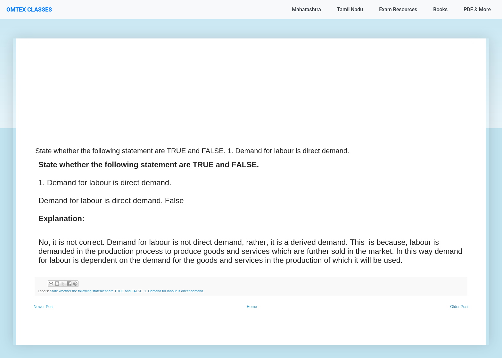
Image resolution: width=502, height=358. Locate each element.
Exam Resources (398, 9)
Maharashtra (306, 9)
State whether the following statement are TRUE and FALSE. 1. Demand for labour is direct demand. (127, 291)
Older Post (459, 306)
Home (252, 306)
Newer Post (43, 306)
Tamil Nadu (350, 9)
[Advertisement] (221, 87)
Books (440, 9)
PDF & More (477, 9)
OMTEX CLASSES (29, 9)
